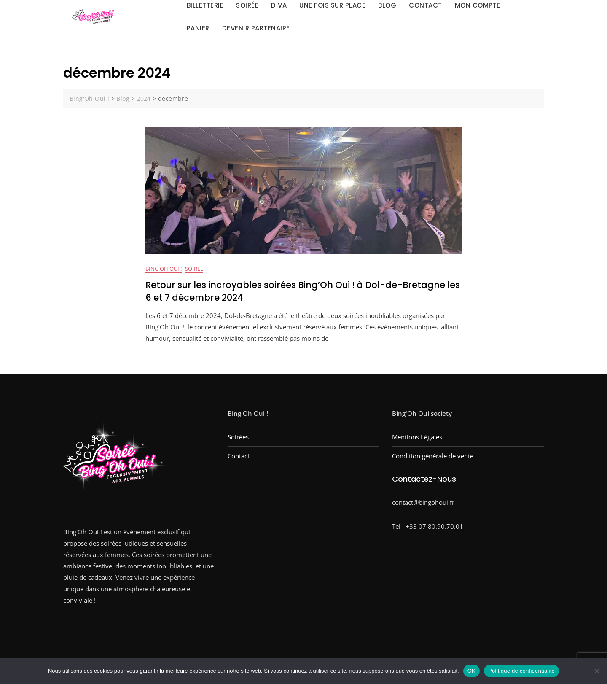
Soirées (238, 437)
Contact (239, 456)
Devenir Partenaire (256, 28)
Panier (198, 28)
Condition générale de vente (432, 456)
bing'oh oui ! (163, 269)
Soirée (194, 269)
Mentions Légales (417, 437)
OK (471, 671)
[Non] (596, 671)
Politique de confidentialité (521, 671)
